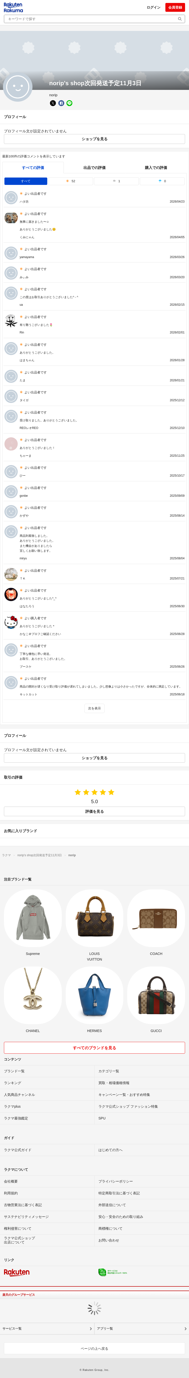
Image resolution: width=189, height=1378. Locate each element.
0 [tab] (162, 181)
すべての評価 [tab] (33, 167)
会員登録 (175, 7)
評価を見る (94, 811)
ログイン (153, 7)
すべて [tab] (26, 181)
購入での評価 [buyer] (156, 167)
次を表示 (94, 708)
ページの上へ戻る (94, 1348)
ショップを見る (95, 139)
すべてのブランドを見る (94, 1048)
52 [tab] (70, 181)
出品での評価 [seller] (94, 167)
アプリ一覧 (105, 1328)
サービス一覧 (12, 1328)
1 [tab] (116, 181)
